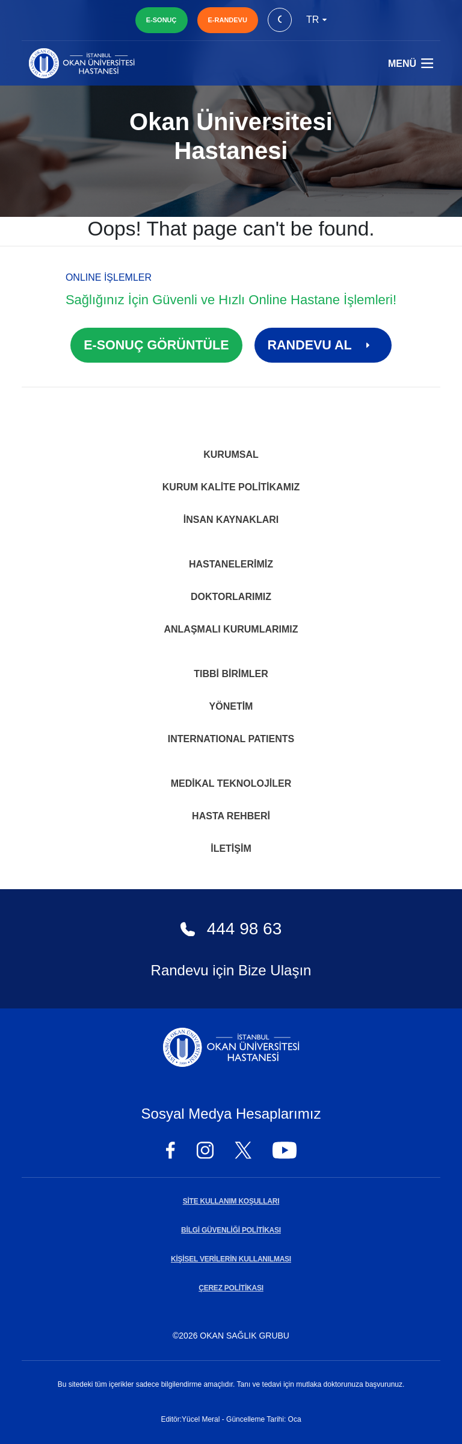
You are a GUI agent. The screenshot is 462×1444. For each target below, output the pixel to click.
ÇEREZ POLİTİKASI (231, 1288)
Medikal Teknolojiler (231, 783)
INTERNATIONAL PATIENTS (231, 739)
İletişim (231, 848)
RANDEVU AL (323, 345)
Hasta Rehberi (231, 816)
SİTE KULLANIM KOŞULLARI (231, 1201)
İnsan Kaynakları (231, 519)
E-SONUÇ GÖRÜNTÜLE (156, 345)
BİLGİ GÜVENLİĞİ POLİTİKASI (231, 1230)
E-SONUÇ (161, 19)
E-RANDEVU (227, 19)
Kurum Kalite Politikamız (231, 487)
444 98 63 (231, 928)
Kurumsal (231, 454)
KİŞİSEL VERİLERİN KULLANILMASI (231, 1259)
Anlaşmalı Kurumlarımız (231, 629)
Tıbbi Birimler (231, 674)
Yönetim (231, 706)
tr (316, 19)
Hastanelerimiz (231, 564)
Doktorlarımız (231, 597)
